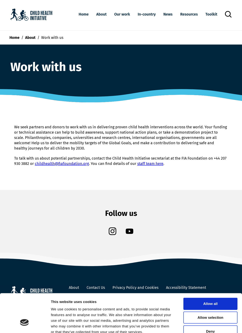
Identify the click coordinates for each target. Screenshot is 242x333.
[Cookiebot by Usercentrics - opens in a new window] (24, 325)
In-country (147, 14)
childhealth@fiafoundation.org (62, 163)
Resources (189, 14)
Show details (62, 325)
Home (84, 14)
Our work (122, 14)
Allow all (210, 271)
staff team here (150, 163)
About (101, 14)
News (168, 14)
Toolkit (211, 14)
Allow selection (210, 285)
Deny (210, 298)
